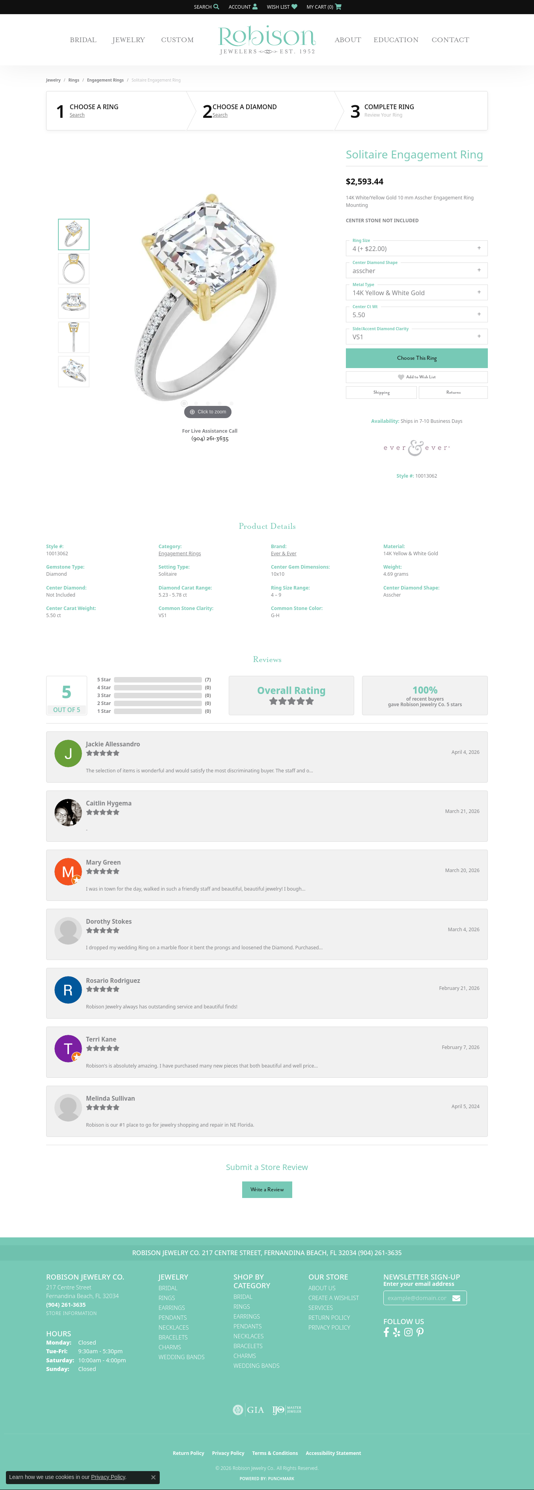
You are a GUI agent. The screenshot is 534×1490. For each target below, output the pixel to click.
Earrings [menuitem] (172, 1307)
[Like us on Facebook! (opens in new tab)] (386, 1332)
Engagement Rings (105, 80)
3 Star (104, 695)
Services (320, 1307)
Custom (177, 39)
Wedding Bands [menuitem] (182, 1357)
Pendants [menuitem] (173, 1317)
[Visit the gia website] (248, 1410)
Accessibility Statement (333, 1453)
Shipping (381, 392)
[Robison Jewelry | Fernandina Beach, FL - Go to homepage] (267, 40)
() (208, 679)
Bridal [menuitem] (168, 1288)
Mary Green (103, 862)
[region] (208, 303)
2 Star (104, 703)
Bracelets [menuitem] (173, 1337)
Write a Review (267, 1189)
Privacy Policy (329, 1327)
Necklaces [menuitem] (174, 1327)
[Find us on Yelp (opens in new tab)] (396, 1332)
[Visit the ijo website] (287, 1410)
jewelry (53, 80)
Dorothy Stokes (109, 921)
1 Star (104, 711)
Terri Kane (101, 1039)
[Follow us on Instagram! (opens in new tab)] (408, 1332)
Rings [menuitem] (167, 1298)
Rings (74, 80)
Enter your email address (418, 1283)
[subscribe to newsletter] (456, 1298)
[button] (205, 7)
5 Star (104, 679)
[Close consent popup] (153, 1477)
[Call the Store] (66, 1304)
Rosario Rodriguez (113, 980)
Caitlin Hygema (109, 803)
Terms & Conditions (275, 1453)
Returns (453, 392)
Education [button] (396, 39)
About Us (322, 1288)
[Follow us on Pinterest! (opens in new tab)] (420, 1332)
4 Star (104, 687)
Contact (450, 39)
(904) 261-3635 (210, 438)
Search (77, 115)
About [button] (348, 39)
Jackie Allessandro (113, 744)
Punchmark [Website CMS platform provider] (281, 1478)
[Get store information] (71, 1313)
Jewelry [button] (128, 39)
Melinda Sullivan (110, 1098)
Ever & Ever (284, 553)
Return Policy (329, 1317)
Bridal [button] (83, 39)
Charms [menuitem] (170, 1347)
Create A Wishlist (333, 1298)
